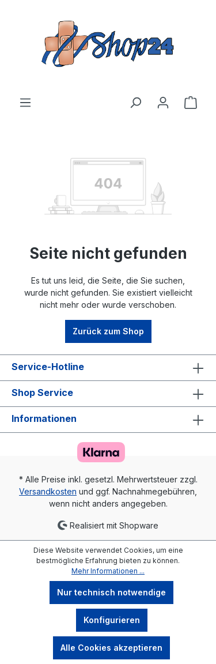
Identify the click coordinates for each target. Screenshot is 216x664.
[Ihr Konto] (163, 102)
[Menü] (25, 102)
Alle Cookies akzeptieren (111, 647)
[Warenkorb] (190, 102)
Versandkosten (48, 491)
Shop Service (42, 392)
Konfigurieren (112, 620)
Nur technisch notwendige (111, 592)
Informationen (44, 418)
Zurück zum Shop (108, 331)
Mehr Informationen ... (108, 571)
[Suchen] (135, 102)
